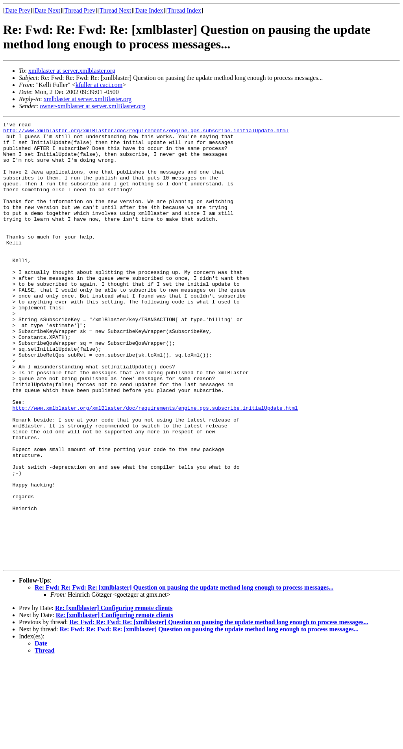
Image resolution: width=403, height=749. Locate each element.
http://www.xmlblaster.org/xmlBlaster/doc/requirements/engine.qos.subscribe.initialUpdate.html (145, 132)
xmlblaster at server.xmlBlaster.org (88, 99)
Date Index (149, 10)
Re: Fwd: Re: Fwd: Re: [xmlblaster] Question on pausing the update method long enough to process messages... (184, 676)
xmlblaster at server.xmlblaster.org (71, 70)
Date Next (47, 10)
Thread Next (115, 10)
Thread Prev (79, 10)
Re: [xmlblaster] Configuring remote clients (113, 696)
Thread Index (184, 10)
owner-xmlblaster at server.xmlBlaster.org (93, 106)
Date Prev (17, 10)
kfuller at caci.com (99, 84)
